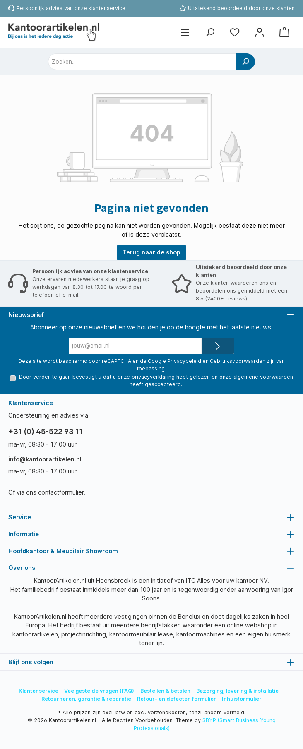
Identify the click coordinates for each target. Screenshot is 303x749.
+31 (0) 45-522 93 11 (45, 431)
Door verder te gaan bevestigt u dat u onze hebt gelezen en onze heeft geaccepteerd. (156, 380)
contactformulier (61, 492)
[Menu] (185, 32)
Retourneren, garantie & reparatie (86, 699)
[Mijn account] (259, 32)
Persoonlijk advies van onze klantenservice (71, 8)
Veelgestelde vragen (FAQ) (99, 691)
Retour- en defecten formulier (176, 699)
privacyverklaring (153, 377)
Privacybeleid (184, 361)
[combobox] (142, 61)
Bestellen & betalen (165, 691)
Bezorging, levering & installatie (237, 691)
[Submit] (217, 346)
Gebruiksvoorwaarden (237, 361)
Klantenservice (38, 691)
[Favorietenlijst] (234, 32)
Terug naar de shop (151, 252)
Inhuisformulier (242, 699)
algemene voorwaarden (263, 377)
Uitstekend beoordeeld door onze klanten (241, 8)
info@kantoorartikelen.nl (45, 459)
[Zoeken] (210, 32)
